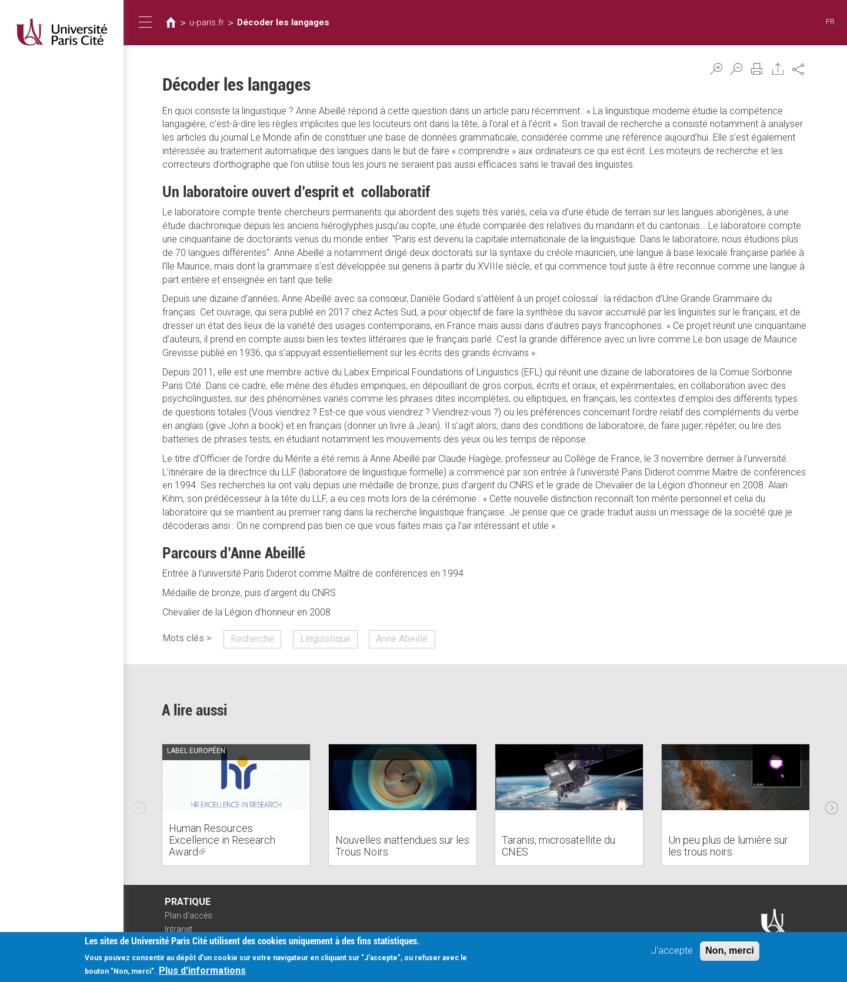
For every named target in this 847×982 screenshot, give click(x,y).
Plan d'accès (188, 915)
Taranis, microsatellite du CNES (558, 846)
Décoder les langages (283, 22)
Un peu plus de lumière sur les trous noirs (728, 846)
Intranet (178, 929)
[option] (236, 805)
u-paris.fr (206, 22)
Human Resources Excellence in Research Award (222, 840)
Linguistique (325, 638)
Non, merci (729, 952)
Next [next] (831, 805)
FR (830, 21)
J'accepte (672, 951)
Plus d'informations (202, 971)
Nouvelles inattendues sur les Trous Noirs (402, 846)
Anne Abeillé (402, 638)
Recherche (252, 638)
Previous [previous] (138, 805)
